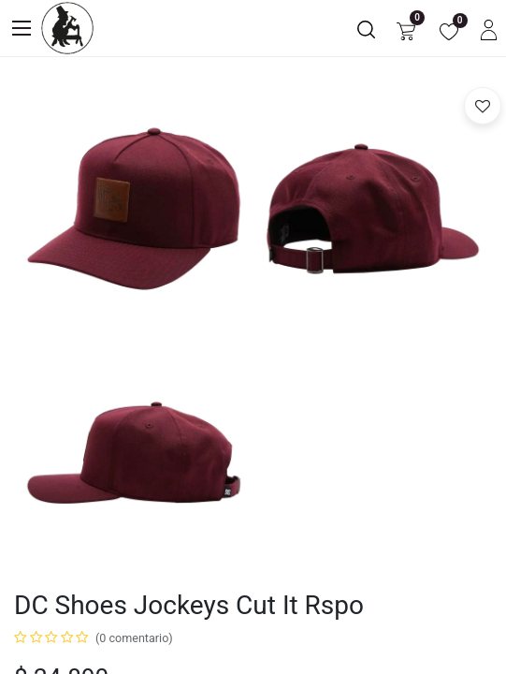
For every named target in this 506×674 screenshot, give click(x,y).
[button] (482, 106)
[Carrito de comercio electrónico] (406, 28)
